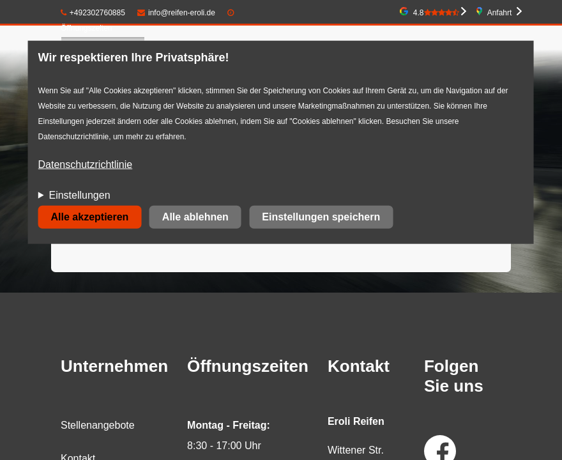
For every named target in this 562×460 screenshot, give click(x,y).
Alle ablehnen (195, 216)
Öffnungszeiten (86, 28)
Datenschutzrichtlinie (85, 164)
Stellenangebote (98, 425)
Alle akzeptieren (90, 216)
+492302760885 (93, 12)
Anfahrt (499, 12)
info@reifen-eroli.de (176, 12)
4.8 (436, 12)
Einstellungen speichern (321, 216)
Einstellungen (79, 195)
